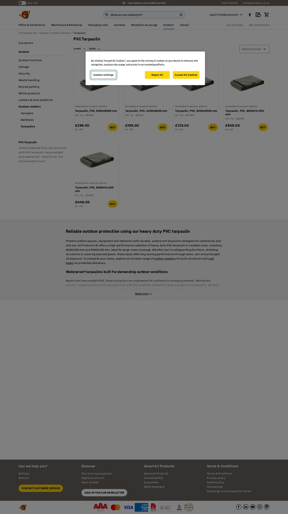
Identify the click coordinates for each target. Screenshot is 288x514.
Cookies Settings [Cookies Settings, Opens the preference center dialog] (103, 74)
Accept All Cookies (186, 74)
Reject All (157, 74)
